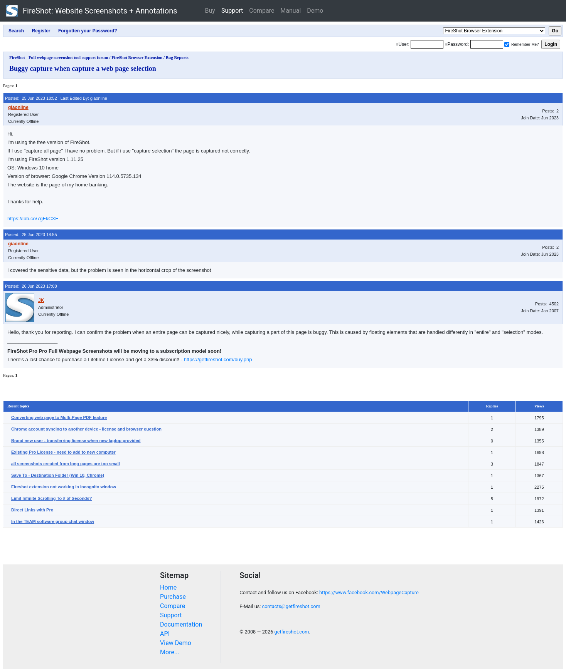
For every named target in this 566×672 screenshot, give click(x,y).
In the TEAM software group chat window (52, 521)
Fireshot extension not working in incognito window (63, 486)
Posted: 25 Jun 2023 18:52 (31, 98)
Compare (261, 10)
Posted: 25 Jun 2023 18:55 (31, 234)
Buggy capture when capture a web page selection (82, 68)
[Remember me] (506, 44)
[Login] (427, 44)
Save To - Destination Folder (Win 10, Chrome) (57, 475)
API (165, 633)
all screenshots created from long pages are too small (65, 463)
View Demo (175, 643)
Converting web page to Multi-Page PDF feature (59, 417)
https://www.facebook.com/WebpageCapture (369, 592)
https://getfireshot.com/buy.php (218, 359)
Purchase (173, 596)
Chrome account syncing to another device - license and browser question (86, 429)
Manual (290, 10)
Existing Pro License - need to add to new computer (63, 452)
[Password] (486, 44)
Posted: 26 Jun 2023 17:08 (31, 286)
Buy (210, 10)
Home (168, 587)
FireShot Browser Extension (136, 57)
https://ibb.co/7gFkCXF (32, 218)
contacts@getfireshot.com (291, 606)
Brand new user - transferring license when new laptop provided (76, 440)
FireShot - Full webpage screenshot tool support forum (58, 57)
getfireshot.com (292, 632)
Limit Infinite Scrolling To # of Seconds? (51, 498)
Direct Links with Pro (32, 510)
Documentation (181, 624)
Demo (315, 10)
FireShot (91, 11)
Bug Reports (177, 57)
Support (232, 10)
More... (169, 652)
